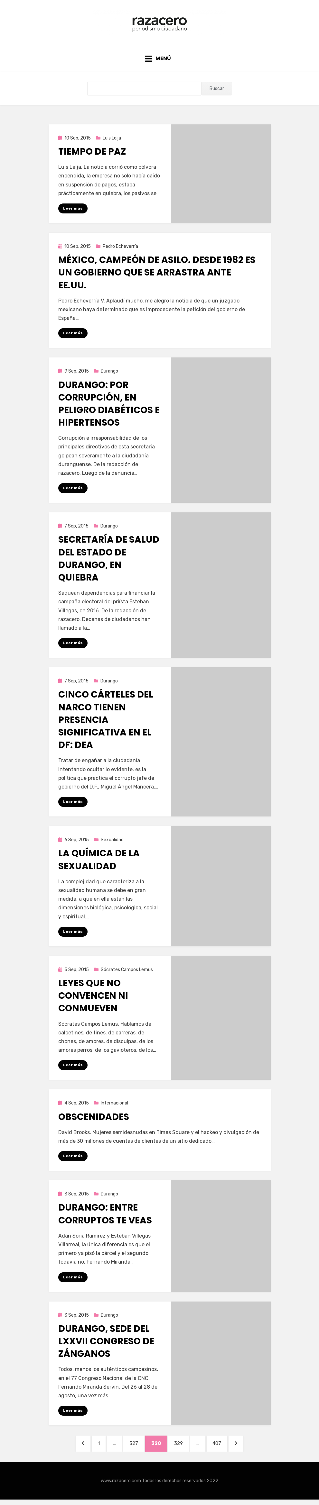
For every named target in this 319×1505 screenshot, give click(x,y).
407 (222, 1448)
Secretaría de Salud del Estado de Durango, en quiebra (108, 562)
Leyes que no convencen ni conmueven (93, 1000)
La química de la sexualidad (99, 863)
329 (182, 1448)
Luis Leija (112, 141)
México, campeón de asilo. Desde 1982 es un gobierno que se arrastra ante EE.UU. (157, 275)
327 (136, 1448)
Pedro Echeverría (120, 249)
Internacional (114, 1107)
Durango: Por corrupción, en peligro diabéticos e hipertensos (109, 407)
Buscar (217, 91)
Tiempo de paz (92, 154)
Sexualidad (112, 843)
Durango (109, 374)
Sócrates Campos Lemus (127, 973)
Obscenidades (93, 1121)
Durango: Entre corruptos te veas (105, 1218)
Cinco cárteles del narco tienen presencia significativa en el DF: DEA (105, 723)
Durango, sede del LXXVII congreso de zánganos (106, 1346)
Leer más (73, 211)
